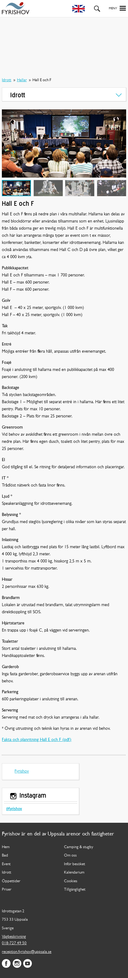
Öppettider (11, 881)
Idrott (6, 80)
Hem (6, 847)
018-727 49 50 (14, 943)
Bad (5, 855)
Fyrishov (22, 771)
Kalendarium (74, 872)
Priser (6, 890)
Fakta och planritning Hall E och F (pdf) (36, 740)
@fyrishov (14, 809)
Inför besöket (74, 864)
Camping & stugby (78, 847)
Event (6, 864)
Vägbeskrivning (14, 937)
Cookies (70, 881)
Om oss (70, 855)
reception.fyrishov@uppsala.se (26, 952)
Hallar (22, 80)
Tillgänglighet (74, 890)
